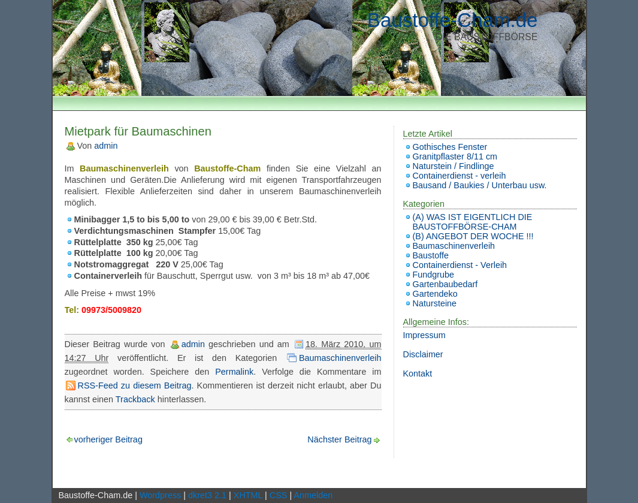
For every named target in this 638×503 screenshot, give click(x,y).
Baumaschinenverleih (340, 358)
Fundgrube (434, 274)
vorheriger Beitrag (108, 439)
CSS (279, 495)
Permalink (234, 372)
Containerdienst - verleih (459, 175)
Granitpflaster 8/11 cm (455, 156)
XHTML (248, 495)
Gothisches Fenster (450, 147)
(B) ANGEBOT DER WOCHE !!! (473, 236)
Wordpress (160, 495)
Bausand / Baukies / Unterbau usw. (480, 185)
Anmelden (313, 495)
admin (105, 145)
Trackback (135, 399)
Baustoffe (431, 255)
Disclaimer (423, 354)
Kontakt (418, 373)
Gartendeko (435, 294)
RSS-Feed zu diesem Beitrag (135, 385)
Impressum (424, 335)
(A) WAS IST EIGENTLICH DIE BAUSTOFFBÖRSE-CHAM (473, 221)
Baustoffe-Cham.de (452, 20)
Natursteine (435, 303)
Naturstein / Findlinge (453, 166)
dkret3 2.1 (207, 495)
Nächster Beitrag (339, 439)
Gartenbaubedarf (445, 284)
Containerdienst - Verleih (460, 265)
